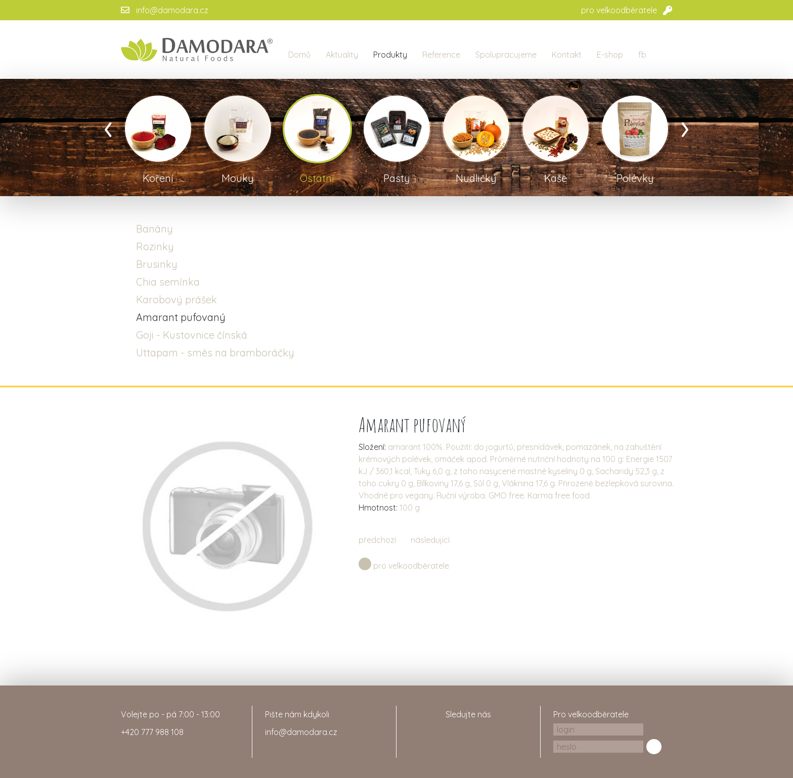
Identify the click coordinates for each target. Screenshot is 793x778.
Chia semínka (168, 282)
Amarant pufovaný (181, 317)
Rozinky (155, 246)
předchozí (377, 540)
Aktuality (342, 55)
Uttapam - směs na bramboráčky (215, 352)
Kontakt (567, 55)
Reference (441, 55)
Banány (154, 228)
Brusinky (157, 264)
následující (430, 540)
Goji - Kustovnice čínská (191, 335)
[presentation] (108, 126)
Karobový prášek (176, 299)
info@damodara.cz (172, 10)
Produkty (390, 55)
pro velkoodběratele (619, 10)
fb (642, 55)
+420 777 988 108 (152, 732)
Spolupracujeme (506, 55)
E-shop (610, 55)
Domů (299, 55)
